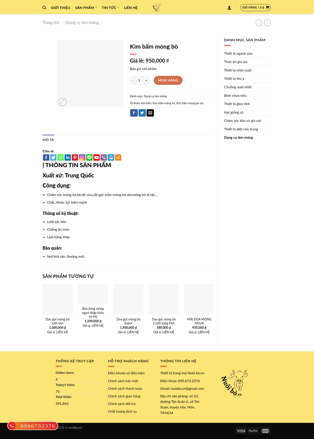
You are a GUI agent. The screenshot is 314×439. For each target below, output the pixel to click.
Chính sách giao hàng (124, 396)
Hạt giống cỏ (234, 112)
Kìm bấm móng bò (164, 103)
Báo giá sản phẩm (143, 68)
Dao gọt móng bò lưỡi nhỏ (57, 321)
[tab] (48, 140)
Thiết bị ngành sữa (238, 53)
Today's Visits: (65, 385)
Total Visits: (64, 397)
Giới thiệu (60, 7)
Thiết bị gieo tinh (237, 104)
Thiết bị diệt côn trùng (241, 129)
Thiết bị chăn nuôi (238, 70)
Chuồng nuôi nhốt (238, 87)
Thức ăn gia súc (236, 62)
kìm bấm (146, 103)
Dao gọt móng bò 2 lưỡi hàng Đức (164, 321)
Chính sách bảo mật (123, 381)
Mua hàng (168, 80)
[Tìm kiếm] (44, 7)
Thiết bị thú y (234, 78)
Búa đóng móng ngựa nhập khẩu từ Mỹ (93, 312)
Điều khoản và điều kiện (126, 373)
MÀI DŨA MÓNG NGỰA (199, 321)
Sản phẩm (86, 7)
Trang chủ (51, 22)
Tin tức (110, 7)
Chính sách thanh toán (125, 388)
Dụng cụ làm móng (82, 22)
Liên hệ (131, 7)
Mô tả (48, 140)
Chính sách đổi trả (121, 404)
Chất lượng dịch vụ (122, 411)
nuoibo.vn (75, 427)
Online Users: (65, 372)
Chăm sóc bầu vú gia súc (242, 120)
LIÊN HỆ (62, 332)
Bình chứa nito (235, 95)
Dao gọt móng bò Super (128, 321)
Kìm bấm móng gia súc (190, 103)
